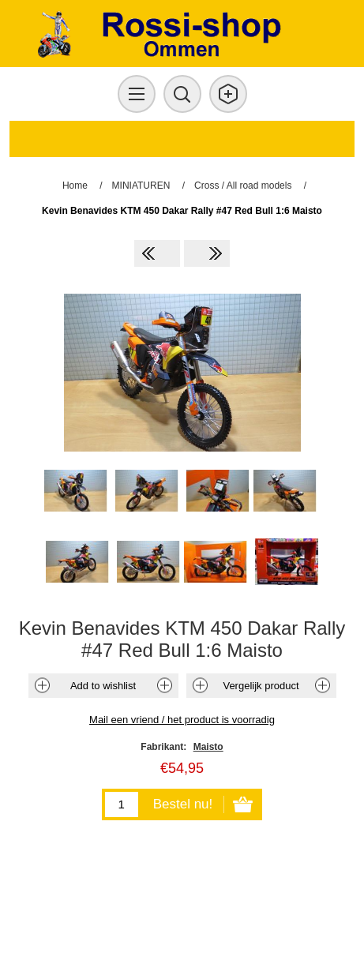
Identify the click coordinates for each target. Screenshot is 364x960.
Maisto (208, 746)
